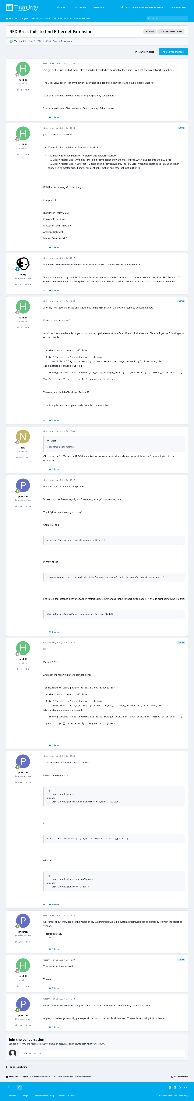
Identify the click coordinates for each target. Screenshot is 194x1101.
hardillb (22, 41)
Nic (23, 447)
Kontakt (60, 1095)
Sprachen (13, 1095)
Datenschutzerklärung (44, 1095)
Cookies (71, 1095)
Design (26, 1095)
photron (23, 496)
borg (23, 274)
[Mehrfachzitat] (44, 117)
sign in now (73, 1043)
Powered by (173, 1095)
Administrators (24, 278)
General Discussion (62, 41)
